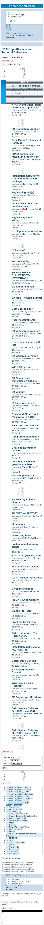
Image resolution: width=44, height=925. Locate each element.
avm (24, 195)
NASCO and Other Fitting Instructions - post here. (26, 106)
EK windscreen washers (26, 331)
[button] (24, 76)
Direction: (12, 763)
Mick (24, 527)
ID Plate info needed (23, 403)
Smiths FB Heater (22, 611)
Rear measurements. (24, 320)
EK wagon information (25, 356)
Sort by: (11, 761)
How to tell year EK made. (27, 555)
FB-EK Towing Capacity (26, 599)
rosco (24, 675)
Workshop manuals (23, 475)
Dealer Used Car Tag (24, 660)
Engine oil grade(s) (23, 192)
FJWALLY (26, 110)
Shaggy (25, 300)
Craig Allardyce (28, 311)
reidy (14, 57)
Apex (24, 223)
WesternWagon (28, 145)
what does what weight (25, 566)
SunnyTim (26, 131)
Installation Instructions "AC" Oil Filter (26, 648)
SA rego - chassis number (27, 297)
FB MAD (26, 735)
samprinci (26, 638)
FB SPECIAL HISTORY (25, 513)
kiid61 (25, 580)
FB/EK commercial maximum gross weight (25, 155)
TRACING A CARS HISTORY (22, 684)
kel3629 (25, 505)
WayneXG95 (28, 467)
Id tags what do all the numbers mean (25, 205)
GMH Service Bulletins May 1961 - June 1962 (25, 731)
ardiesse (25, 159)
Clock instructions (22, 588)
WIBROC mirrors (21, 367)
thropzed (26, 347)
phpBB (13, 902)
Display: (11, 758)
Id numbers (18, 524)
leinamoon (26, 602)
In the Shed (27, 394)
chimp (24, 322)
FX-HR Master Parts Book (27, 577)
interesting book (21, 535)
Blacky (20, 57)
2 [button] (24, 74)
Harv (24, 184)
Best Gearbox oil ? (23, 308)
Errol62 (25, 253)
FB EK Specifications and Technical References (17, 51)
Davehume (26, 358)
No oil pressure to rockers (27, 231)
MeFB (25, 591)
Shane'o (25, 88)
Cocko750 (26, 289)
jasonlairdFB (27, 439)
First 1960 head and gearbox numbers (23, 463)
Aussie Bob (27, 713)
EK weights (18, 392)
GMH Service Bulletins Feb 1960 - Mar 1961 (25, 709)
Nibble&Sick (27, 478)
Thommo (26, 652)
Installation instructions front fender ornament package (26, 178)
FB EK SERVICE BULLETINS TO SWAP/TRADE (21, 275)
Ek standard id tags (23, 286)
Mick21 (25, 405)
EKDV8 (25, 538)
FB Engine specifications (26, 697)
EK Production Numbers (26, 85)
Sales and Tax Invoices (25, 425)
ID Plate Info (19, 250)
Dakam (25, 624)
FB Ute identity (20, 261)
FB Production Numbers (26, 129)
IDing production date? (25, 436)
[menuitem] (17, 15)
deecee (25, 428)
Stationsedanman (29, 280)
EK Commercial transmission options (24, 379)
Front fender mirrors (24, 622)
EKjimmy (26, 663)
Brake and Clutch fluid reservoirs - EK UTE (25, 415)
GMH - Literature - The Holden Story (25, 634)
